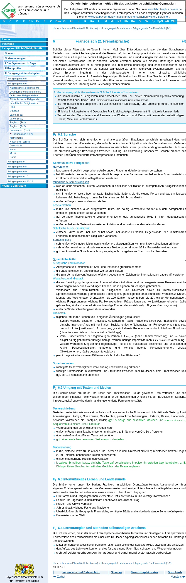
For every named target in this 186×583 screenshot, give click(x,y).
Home (56, 28)
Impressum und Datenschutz (81, 572)
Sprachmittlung (62, 239)
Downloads (175, 572)
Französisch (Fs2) (162, 28)
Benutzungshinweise (144, 572)
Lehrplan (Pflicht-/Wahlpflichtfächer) (80, 28)
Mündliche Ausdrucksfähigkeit (71, 182)
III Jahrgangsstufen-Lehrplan (115, 28)
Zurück (59, 576)
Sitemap (116, 572)
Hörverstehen (61, 166)
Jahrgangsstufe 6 (141, 28)
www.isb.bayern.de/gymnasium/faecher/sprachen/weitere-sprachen (128, 16)
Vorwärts (178, 576)
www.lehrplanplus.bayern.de (165, 9)
